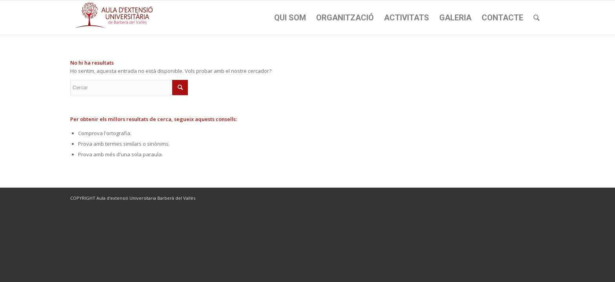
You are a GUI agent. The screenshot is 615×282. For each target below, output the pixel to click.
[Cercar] (536, 17)
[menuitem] (290, 17)
